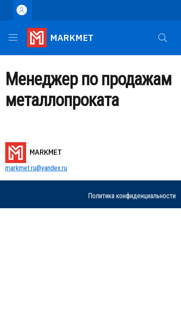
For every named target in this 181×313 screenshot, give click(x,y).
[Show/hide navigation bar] (13, 37)
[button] (163, 38)
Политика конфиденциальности (132, 196)
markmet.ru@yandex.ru (36, 168)
